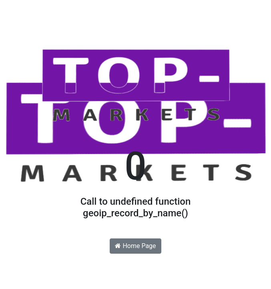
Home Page (135, 246)
